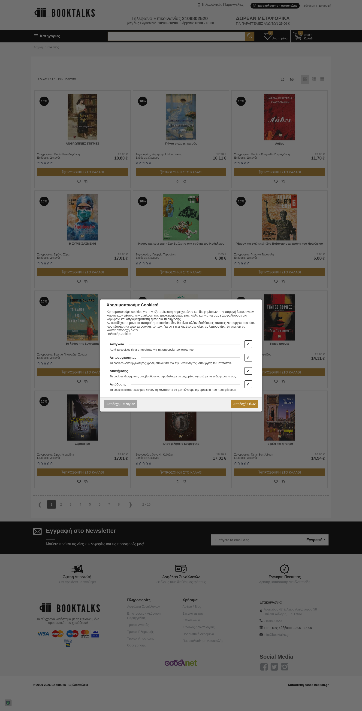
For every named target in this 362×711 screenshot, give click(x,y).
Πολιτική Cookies (119, 334)
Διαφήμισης (119, 371)
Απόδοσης (118, 384)
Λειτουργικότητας (123, 357)
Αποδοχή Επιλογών (120, 404)
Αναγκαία (117, 344)
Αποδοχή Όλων (244, 404)
